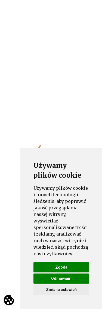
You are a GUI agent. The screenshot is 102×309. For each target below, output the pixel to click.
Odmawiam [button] (61, 278)
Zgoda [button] (61, 267)
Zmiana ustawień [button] (61, 289)
